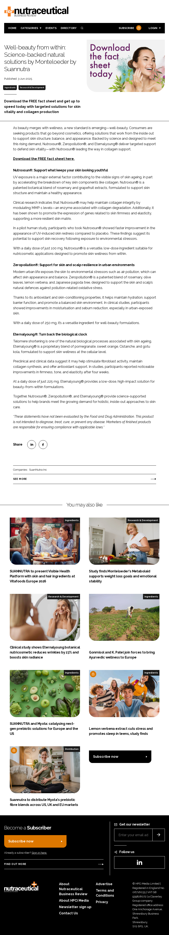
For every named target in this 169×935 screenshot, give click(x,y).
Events (51, 28)
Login (153, 28)
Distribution (72, 749)
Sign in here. (39, 852)
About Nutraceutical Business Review (73, 889)
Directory (68, 28)
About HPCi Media (74, 900)
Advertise (104, 884)
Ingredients (10, 88)
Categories (29, 28)
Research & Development (32, 88)
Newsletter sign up (75, 907)
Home (12, 28)
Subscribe (129, 28)
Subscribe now (105, 757)
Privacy (102, 902)
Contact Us (68, 913)
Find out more (15, 864)
